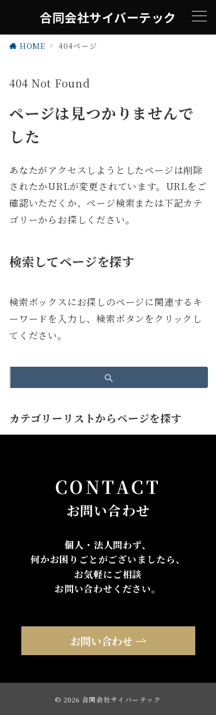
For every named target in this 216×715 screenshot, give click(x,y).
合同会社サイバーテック (108, 17)
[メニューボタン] (199, 17)
